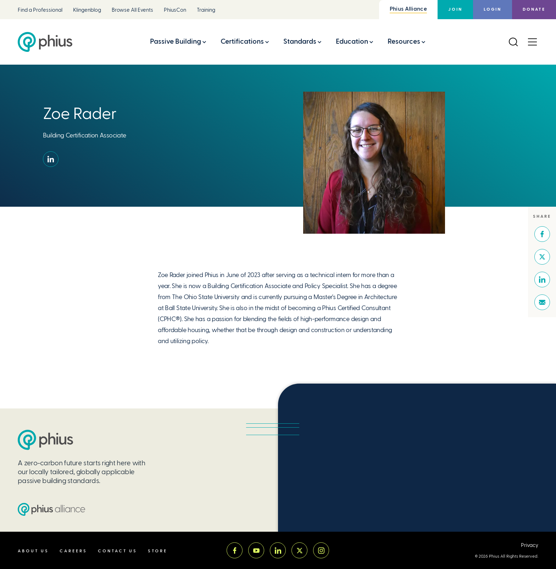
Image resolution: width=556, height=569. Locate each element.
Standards (299, 41)
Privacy (529, 545)
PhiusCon (175, 10)
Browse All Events (132, 10)
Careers (73, 551)
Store (157, 551)
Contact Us (117, 551)
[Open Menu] (532, 42)
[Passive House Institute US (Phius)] (45, 42)
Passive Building (175, 41)
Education (352, 41)
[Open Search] (513, 42)
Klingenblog (87, 10)
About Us (33, 551)
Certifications (242, 41)
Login (492, 9)
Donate (534, 9)
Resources (404, 41)
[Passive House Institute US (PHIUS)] (45, 440)
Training (206, 10)
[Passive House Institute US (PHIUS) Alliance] (51, 509)
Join (455, 9)
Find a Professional (40, 10)
